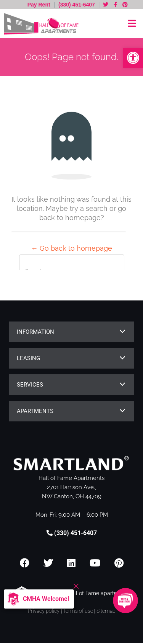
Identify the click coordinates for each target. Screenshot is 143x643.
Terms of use (78, 611)
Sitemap (106, 611)
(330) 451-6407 (76, 5)
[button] (133, 58)
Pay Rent (39, 5)
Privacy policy (43, 611)
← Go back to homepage (71, 248)
